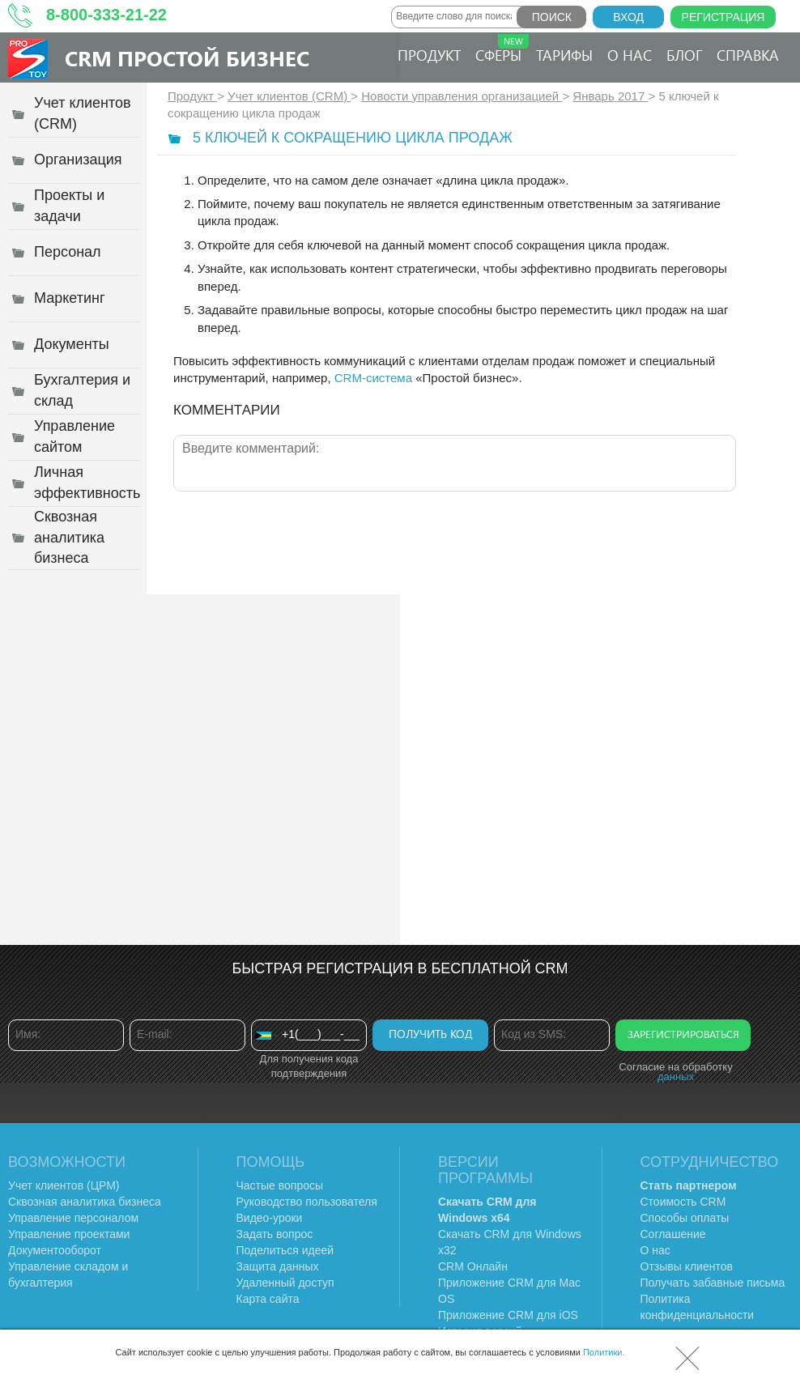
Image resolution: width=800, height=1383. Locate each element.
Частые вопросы (280, 1185)
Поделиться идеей (285, 1250)
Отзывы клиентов (686, 1266)
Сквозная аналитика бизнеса (84, 1201)
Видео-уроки (269, 1217)
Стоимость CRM (683, 1201)
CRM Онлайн (473, 1266)
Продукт (429, 55)
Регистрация (723, 17)
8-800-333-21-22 (106, 14)
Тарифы (564, 55)
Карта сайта (268, 1298)
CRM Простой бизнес (187, 58)
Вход (628, 17)
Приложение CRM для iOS (508, 1315)
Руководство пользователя (306, 1201)
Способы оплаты (685, 1217)
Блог (684, 55)
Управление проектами (69, 1234)
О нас (629, 55)
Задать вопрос (274, 1234)
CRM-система (373, 378)
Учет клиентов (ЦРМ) (64, 1185)
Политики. (604, 1352)
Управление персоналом (73, 1217)
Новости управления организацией (461, 96)
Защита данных (277, 1266)
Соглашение (673, 1234)
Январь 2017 (610, 96)
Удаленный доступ (285, 1282)
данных (675, 1076)
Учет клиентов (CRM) (289, 96)
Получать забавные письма (712, 1282)
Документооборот (54, 1250)
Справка (748, 55)
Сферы (502, 49)
